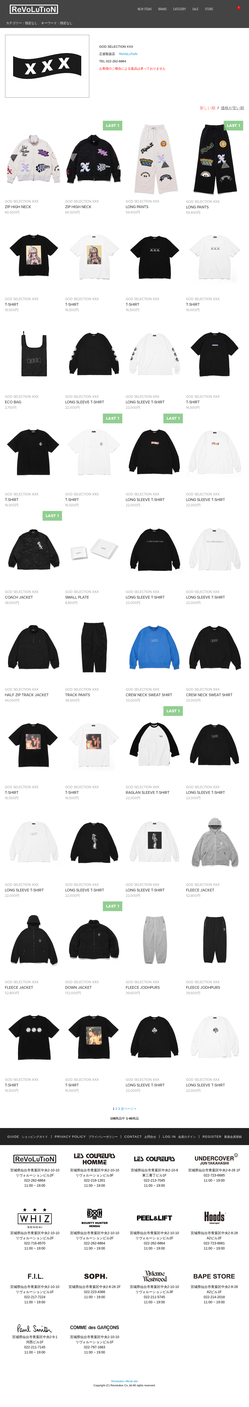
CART (235, 9)
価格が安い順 (232, 108)
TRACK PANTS (77, 695)
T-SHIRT (11, 304)
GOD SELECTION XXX (21, 201)
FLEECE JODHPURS (143, 987)
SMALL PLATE (77, 597)
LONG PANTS (137, 206)
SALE (195, 9)
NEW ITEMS (145, 9)
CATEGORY (179, 9)
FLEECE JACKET (200, 890)
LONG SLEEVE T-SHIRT (84, 402)
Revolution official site (124, 1381)
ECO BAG (13, 402)
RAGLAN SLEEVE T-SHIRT (147, 792)
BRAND (162, 9)
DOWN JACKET (78, 987)
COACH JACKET (19, 597)
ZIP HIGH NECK (18, 206)
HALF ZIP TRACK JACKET (27, 695)
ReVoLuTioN (128, 54)
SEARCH (222, 9)
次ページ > (128, 1109)
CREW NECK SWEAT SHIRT (149, 695)
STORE (209, 9)
